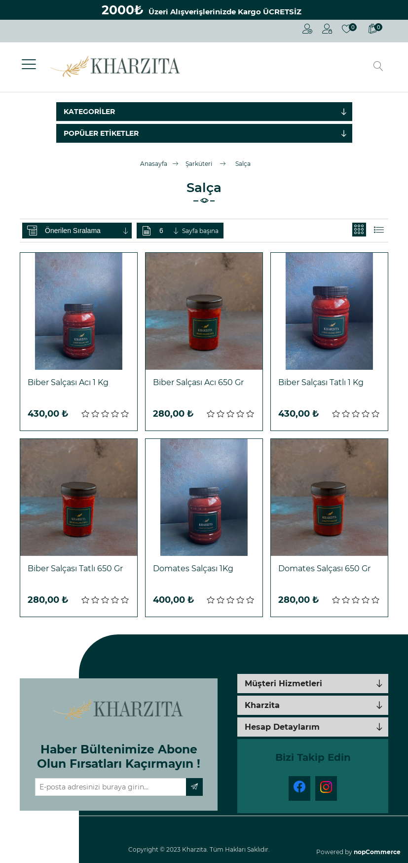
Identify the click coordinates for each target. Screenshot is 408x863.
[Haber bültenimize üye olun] (110, 787)
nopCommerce (377, 852)
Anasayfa (153, 163)
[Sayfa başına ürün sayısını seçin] (169, 230)
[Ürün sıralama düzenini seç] (87, 230)
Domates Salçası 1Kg (193, 568)
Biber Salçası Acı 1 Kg (68, 382)
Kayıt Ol (307, 29)
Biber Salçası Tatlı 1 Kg (321, 382)
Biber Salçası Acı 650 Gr (198, 382)
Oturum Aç (327, 29)
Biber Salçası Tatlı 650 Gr (75, 568)
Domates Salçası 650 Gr (324, 568)
